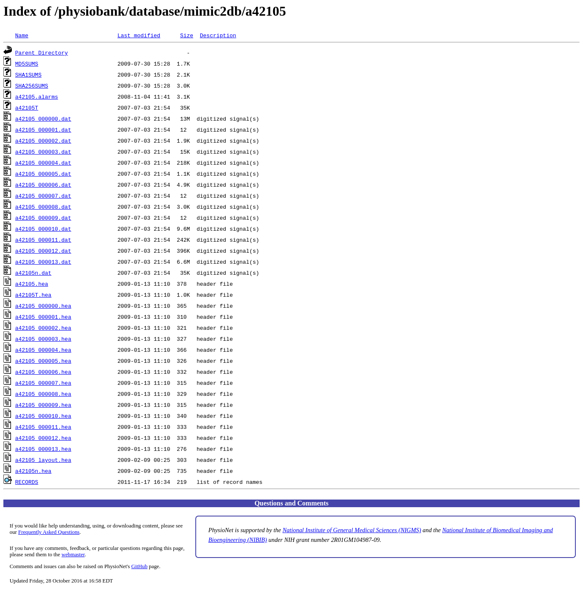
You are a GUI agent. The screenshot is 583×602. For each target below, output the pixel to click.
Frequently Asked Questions (48, 532)
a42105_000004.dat (43, 162)
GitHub (139, 566)
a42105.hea (31, 283)
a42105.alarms (36, 96)
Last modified (139, 35)
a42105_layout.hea (43, 460)
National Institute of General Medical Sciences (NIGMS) (351, 530)
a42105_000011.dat (43, 239)
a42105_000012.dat (43, 250)
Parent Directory (41, 52)
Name (21, 35)
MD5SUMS (26, 63)
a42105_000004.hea (43, 349)
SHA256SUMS (31, 85)
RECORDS (26, 482)
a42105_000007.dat (43, 195)
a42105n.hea (33, 471)
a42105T (26, 107)
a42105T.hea (33, 294)
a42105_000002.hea (43, 327)
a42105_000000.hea (43, 305)
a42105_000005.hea (43, 361)
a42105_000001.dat (43, 129)
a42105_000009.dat (43, 217)
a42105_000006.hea (43, 372)
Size (186, 35)
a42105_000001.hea (43, 316)
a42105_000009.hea (43, 405)
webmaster (73, 555)
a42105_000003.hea (43, 338)
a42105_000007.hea (43, 383)
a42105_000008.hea (43, 394)
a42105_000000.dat (43, 118)
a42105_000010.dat (43, 228)
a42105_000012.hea (43, 438)
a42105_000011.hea (43, 427)
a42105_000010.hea (43, 416)
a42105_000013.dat (43, 261)
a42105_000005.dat (43, 173)
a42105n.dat (33, 272)
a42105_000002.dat (43, 140)
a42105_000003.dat (43, 151)
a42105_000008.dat (43, 206)
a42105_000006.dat (43, 184)
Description (218, 35)
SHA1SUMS (28, 74)
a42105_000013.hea (43, 449)
